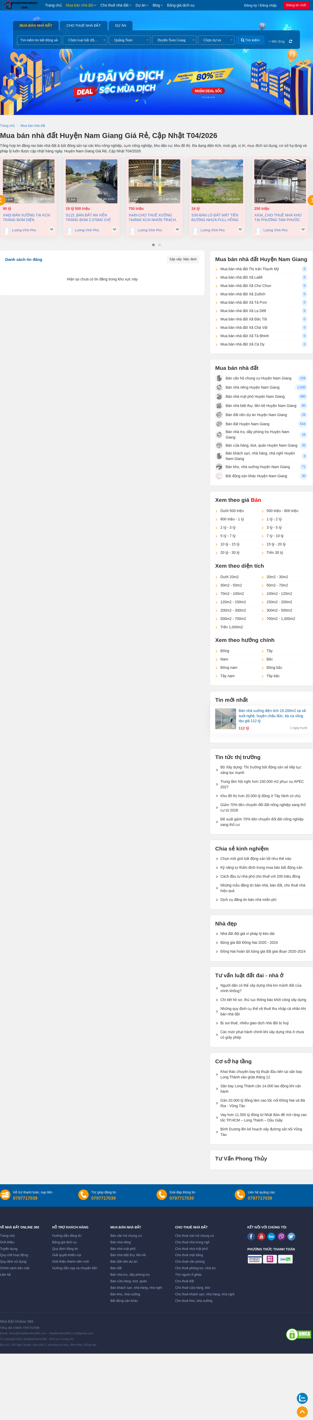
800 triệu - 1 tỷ (232, 519)
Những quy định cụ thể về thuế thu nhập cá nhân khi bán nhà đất (263, 1011)
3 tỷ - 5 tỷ (274, 527)
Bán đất (116, 1268)
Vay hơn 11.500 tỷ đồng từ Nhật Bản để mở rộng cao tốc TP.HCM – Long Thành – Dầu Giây (263, 1117)
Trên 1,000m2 (231, 627)
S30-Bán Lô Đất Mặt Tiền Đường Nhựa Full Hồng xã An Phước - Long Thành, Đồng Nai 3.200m (214, 217)
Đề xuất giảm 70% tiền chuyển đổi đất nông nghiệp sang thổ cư (262, 822)
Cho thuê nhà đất (114, 5)
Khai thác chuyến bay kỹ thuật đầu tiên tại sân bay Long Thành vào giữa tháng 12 (261, 1074)
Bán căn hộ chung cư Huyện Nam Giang (253, 378)
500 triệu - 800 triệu (282, 511)
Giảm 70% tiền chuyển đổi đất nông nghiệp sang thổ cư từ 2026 (263, 807)
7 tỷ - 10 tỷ (275, 536)
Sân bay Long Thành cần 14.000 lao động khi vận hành (260, 1089)
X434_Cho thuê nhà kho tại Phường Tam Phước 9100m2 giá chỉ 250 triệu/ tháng (278, 217)
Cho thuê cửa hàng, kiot (192, 1288)
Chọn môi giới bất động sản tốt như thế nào (255, 858)
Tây (270, 651)
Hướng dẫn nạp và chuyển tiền (74, 1268)
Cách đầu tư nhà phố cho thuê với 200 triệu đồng (260, 876)
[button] (153, 245)
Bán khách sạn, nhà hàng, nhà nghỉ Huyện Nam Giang (255, 456)
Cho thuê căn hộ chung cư (194, 1236)
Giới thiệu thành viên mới (70, 1261)
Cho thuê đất (184, 1281)
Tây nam (227, 676)
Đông (224, 651)
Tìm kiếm (250, 40)
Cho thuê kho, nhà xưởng (193, 1301)
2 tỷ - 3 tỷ (228, 527)
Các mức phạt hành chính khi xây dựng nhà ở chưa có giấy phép (262, 1034)
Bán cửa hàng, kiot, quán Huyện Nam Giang (256, 445)
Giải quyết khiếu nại (66, 1255)
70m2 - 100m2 (232, 593)
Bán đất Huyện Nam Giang (242, 424)
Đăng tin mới (296, 5)
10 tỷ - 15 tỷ (229, 544)
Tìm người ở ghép (188, 1275)
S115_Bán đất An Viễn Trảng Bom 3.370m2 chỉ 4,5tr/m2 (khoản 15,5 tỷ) (88, 217)
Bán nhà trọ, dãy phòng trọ (130, 1275)
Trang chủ (53, 5)
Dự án (141, 5)
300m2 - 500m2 (279, 610)
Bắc (270, 659)
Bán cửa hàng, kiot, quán (128, 1281)
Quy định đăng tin (65, 1249)
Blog (156, 5)
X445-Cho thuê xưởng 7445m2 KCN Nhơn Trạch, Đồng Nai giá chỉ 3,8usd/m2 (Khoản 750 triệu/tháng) (153, 217)
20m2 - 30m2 (277, 577)
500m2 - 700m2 (233, 619)
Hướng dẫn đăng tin (66, 1236)
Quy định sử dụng (13, 1261)
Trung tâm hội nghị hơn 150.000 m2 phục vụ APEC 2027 (262, 784)
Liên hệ (5, 1275)
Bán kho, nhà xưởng (125, 1294)
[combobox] (85, 40)
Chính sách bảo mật (14, 1268)
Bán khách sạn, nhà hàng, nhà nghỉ (136, 1288)
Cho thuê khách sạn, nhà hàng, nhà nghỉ (204, 1294)
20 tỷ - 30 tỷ (229, 552)
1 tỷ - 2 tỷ (274, 519)
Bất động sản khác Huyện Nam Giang (251, 476)
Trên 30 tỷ (275, 552)
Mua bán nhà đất (79, 5)
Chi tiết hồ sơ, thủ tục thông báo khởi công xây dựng (263, 1000)
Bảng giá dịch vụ (181, 5)
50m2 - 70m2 (277, 585)
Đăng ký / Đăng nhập (260, 5)
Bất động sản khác (124, 1301)
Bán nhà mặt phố (123, 1249)
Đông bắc (274, 667)
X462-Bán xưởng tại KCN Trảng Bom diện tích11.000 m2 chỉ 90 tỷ (26, 217)
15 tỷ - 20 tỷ (276, 544)
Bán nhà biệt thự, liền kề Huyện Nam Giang (255, 406)
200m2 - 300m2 (233, 610)
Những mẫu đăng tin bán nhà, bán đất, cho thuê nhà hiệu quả (262, 888)
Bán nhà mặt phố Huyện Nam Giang (250, 396)
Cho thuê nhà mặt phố (191, 1249)
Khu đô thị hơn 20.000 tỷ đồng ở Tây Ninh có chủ (260, 796)
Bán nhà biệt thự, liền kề (128, 1255)
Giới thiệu (7, 1242)
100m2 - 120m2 (279, 593)
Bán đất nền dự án (123, 1261)
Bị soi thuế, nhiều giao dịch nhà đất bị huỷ (254, 1023)
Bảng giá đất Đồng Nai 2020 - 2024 (249, 942)
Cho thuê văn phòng (189, 1261)
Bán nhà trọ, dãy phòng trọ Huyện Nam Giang (252, 434)
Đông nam (228, 667)
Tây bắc (273, 676)
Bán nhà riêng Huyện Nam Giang (247, 387)
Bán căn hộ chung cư (126, 1236)
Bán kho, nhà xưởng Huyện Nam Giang (252, 467)
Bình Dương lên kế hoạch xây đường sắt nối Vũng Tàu (261, 1132)
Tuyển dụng (8, 1249)
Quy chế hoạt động (14, 1255)
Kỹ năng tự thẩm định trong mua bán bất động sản (261, 867)
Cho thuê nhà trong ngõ (192, 1242)
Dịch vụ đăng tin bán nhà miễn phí (248, 900)
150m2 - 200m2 (279, 602)
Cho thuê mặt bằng (189, 1255)
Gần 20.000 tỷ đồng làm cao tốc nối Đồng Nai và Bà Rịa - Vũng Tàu (262, 1103)
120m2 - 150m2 (233, 602)
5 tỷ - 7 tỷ (228, 536)
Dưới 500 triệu (232, 511)
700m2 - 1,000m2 (281, 619)
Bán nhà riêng (120, 1242)
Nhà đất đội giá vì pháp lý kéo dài (247, 934)
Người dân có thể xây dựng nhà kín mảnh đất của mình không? (261, 988)
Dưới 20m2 (229, 577)
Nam (224, 659)
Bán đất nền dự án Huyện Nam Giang (251, 415)
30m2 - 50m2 (231, 585)
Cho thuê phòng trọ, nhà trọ (195, 1268)
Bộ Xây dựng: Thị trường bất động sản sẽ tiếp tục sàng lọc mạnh (260, 770)
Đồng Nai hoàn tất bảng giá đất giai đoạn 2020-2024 (262, 951)
